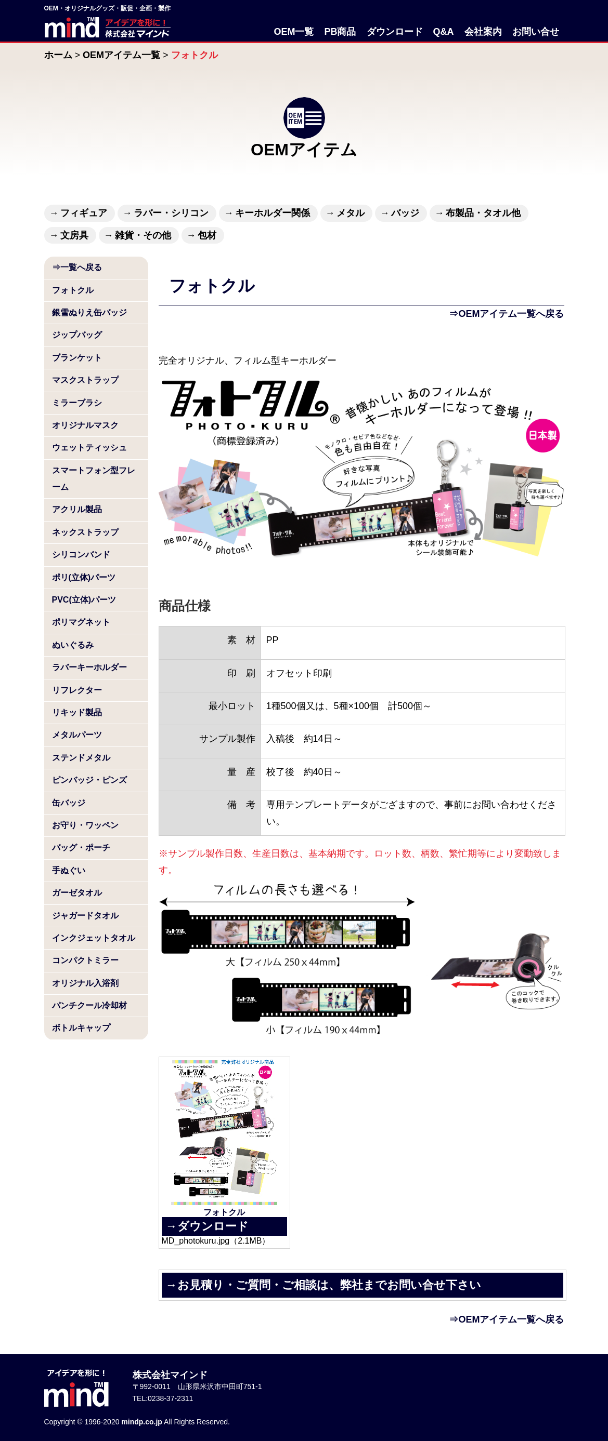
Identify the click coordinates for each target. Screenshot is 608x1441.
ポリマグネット (81, 622)
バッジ (405, 213)
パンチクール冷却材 (89, 1005)
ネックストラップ (85, 532)
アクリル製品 (77, 509)
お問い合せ (535, 31)
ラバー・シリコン (171, 213)
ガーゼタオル (77, 892)
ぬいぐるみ (73, 645)
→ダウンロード (207, 1226)
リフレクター (77, 690)
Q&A (443, 31)
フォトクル (73, 290)
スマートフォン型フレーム (93, 478)
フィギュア (83, 213)
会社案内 (483, 31)
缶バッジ (68, 802)
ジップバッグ (77, 334)
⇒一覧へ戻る (77, 267)
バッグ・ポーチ (81, 847)
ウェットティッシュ (89, 447)
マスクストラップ (85, 380)
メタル (351, 213)
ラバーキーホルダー (89, 667)
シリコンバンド (81, 554)
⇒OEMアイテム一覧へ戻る (506, 314)
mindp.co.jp (141, 1422)
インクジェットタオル (93, 937)
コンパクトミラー (85, 960)
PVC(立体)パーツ (84, 599)
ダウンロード (395, 31)
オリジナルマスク (85, 425)
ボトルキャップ (81, 1027)
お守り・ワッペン (85, 825)
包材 (207, 235)
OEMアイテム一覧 (121, 55)
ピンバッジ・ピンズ (89, 780)
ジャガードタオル (85, 915)
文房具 (74, 235)
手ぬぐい (68, 870)
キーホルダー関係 (272, 213)
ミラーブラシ (77, 402)
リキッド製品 (77, 712)
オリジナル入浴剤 (85, 983)
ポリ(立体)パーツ (84, 577)
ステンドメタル (81, 757)
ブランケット (77, 357)
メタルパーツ (77, 734)
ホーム (58, 55)
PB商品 (340, 31)
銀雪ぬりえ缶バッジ (89, 312)
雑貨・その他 (143, 235)
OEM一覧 (294, 31)
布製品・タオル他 (483, 213)
